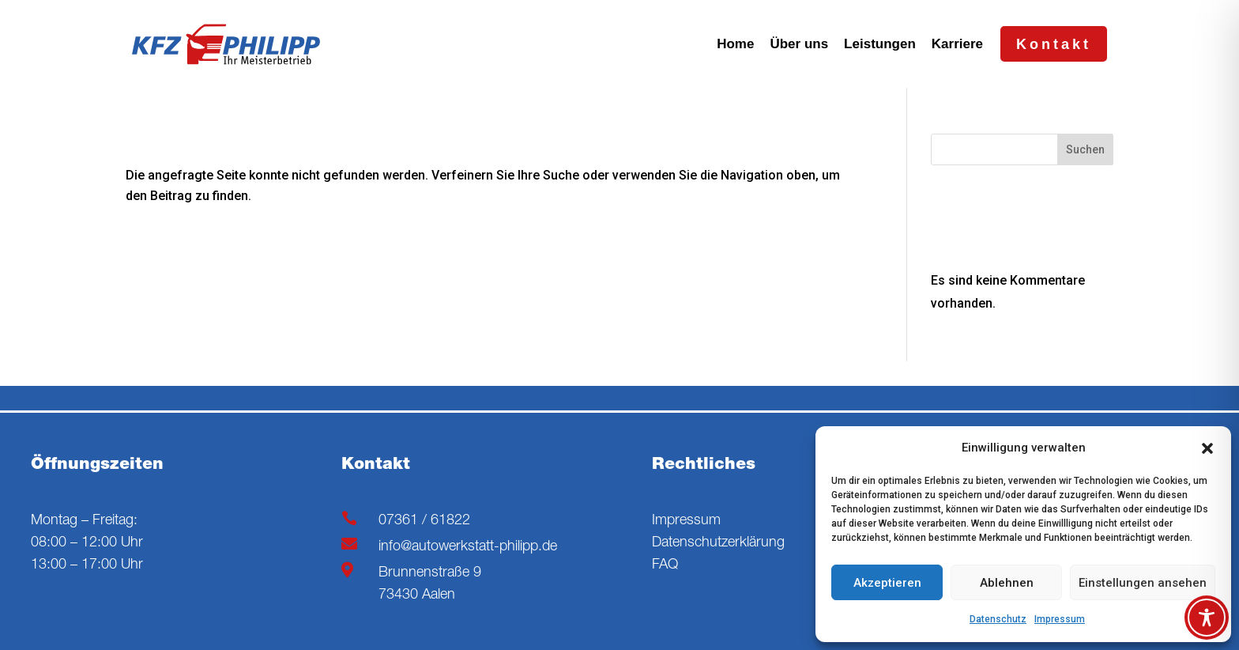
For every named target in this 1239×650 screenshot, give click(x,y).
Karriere (957, 43)
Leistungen (880, 43)
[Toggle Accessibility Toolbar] (1206, 617)
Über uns (799, 43)
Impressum (1059, 619)
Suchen (1085, 149)
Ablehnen (1007, 583)
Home (735, 43)
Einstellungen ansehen (1143, 583)
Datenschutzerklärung (718, 543)
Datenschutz (998, 619)
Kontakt (1053, 44)
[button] (1207, 448)
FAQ (665, 565)
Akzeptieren (887, 583)
